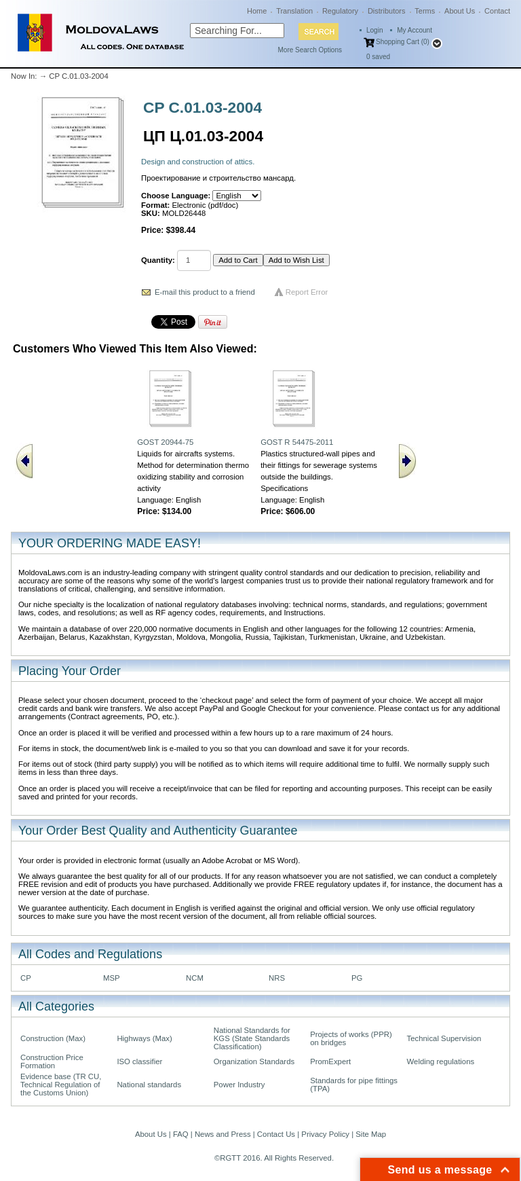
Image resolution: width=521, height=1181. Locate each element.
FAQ (181, 1134)
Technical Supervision (444, 1038)
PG (356, 978)
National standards (149, 1084)
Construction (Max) (52, 1038)
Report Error (307, 292)
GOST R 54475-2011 (296, 442)
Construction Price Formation (51, 1061)
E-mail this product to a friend (205, 292)
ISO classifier (139, 1061)
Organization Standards (254, 1061)
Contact (497, 11)
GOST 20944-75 (165, 442)
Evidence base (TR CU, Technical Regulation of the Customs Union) (60, 1084)
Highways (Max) (144, 1038)
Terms (424, 11)
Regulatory (340, 11)
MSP (111, 978)
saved (378, 56)
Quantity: (158, 260)
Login (374, 30)
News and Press (223, 1134)
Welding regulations (441, 1061)
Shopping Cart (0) (402, 42)
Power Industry (239, 1084)
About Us (459, 11)
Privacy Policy (325, 1134)
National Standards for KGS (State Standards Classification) (252, 1038)
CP (25, 978)
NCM (195, 978)
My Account (414, 30)
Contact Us (276, 1134)
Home (257, 11)
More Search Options (310, 50)
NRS (277, 978)
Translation (294, 11)
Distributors (387, 11)
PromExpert (330, 1061)
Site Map (370, 1134)
